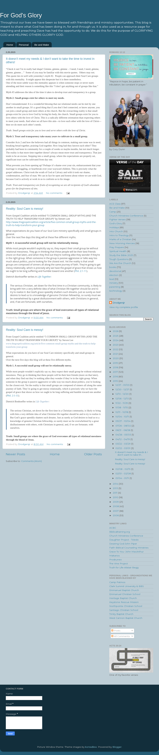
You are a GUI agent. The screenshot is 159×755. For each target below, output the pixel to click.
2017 (116, 372)
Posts (115, 630)
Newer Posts (15, 454)
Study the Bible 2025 (121, 255)
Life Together (44, 276)
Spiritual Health (118, 251)
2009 (116, 501)
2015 (116, 381)
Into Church (116, 231)
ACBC (112, 527)
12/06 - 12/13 (122, 398)
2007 (116, 511)
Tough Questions (119, 259)
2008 (116, 506)
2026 (116, 331)
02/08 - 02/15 (123, 469)
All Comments (120, 636)
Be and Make (41, 44)
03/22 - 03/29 (123, 443)
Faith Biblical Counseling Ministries (128, 547)
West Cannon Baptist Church (125, 618)
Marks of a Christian (120, 239)
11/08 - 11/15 (122, 407)
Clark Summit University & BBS (126, 586)
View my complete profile (123, 307)
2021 (116, 354)
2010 (116, 497)
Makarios (114, 555)
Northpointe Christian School (125, 606)
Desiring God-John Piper (123, 543)
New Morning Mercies (122, 243)
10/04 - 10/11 (122, 416)
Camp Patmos (117, 582)
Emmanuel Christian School (124, 594)
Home (9, 44)
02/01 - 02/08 (123, 473)
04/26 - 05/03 (123, 434)
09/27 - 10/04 (123, 421)
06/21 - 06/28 (123, 430)
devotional (115, 271)
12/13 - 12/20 (122, 394)
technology (115, 290)
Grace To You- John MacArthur (126, 551)
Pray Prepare (116, 247)
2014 (116, 483)
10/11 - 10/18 (122, 412)
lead (111, 279)
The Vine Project (118, 563)
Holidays (114, 227)
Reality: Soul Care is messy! (24, 208)
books (112, 267)
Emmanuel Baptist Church (124, 590)
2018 (116, 367)
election (113, 275)
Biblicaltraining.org (119, 531)
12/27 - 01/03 (122, 385)
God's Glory (115, 223)
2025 (116, 335)
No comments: (54, 193)
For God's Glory (21, 15)
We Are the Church (120, 263)
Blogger (117, 747)
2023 (116, 344)
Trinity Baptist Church (121, 614)
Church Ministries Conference (126, 215)
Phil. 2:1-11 (81, 271)
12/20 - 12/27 (122, 389)
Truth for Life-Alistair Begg (123, 567)
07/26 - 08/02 (123, 425)
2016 (116, 376)
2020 (116, 358)
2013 (116, 488)
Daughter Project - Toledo (124, 539)
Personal (24, 44)
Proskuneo (115, 559)
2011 (115, 492)
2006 (116, 515)
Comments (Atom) (31, 461)
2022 (116, 349)
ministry (113, 283)
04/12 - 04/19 (123, 439)
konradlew (91, 747)
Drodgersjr (119, 302)
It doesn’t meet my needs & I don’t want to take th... (131, 453)
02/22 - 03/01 (123, 448)
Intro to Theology (119, 235)
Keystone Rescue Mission (124, 602)
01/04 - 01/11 (122, 478)
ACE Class (115, 203)
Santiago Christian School (123, 610)
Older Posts (93, 454)
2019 (116, 363)
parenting (114, 286)
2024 (116, 340)
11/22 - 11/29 (122, 403)
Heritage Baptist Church (123, 598)
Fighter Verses (117, 219)
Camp (112, 211)
